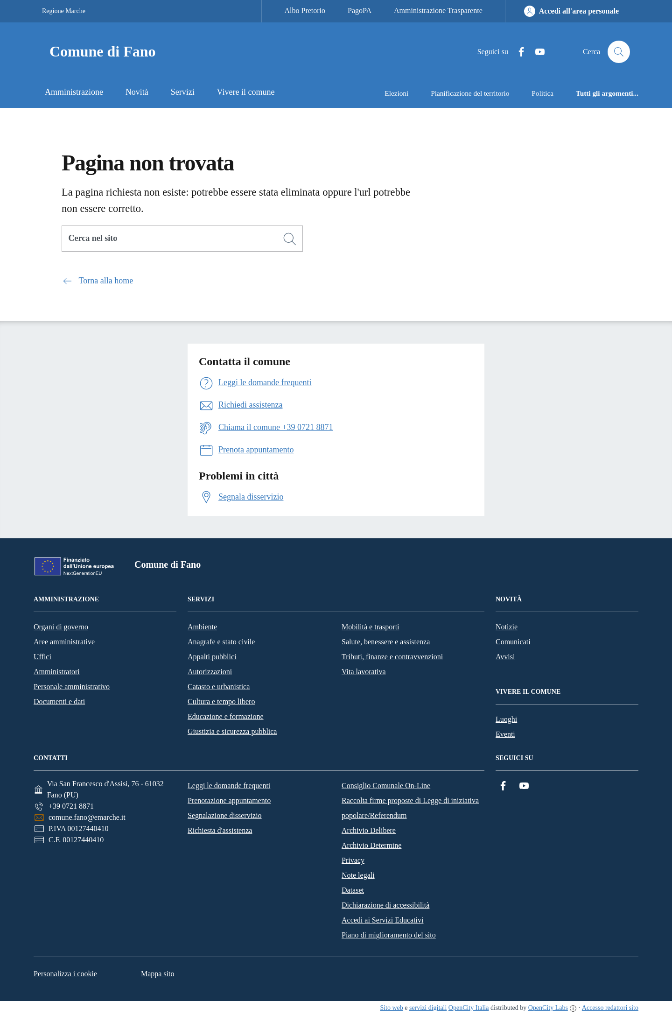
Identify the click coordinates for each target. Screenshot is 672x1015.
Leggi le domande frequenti (229, 785)
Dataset (353, 890)
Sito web (391, 1007)
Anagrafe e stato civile (221, 642)
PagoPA (359, 10)
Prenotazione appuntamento (229, 800)
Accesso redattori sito (610, 1007)
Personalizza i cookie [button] (65, 974)
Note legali (358, 875)
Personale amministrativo (72, 687)
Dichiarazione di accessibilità (385, 905)
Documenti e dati (59, 701)
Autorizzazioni (210, 672)
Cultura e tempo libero (221, 701)
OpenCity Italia (468, 1007)
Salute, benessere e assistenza (386, 642)
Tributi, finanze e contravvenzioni (392, 657)
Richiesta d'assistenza (220, 830)
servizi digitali (428, 1007)
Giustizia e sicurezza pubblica (232, 731)
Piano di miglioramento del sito (389, 935)
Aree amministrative (64, 642)
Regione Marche (63, 10)
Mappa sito (158, 974)
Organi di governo (61, 627)
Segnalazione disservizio (225, 815)
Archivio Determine (371, 845)
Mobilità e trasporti (370, 627)
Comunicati (513, 642)
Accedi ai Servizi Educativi (382, 920)
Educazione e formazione (226, 716)
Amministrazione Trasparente (438, 10)
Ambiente (202, 627)
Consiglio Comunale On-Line (386, 785)
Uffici (42, 657)
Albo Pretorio (304, 10)
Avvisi (505, 657)
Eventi (505, 734)
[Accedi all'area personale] (571, 11)
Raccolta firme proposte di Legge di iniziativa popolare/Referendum (410, 807)
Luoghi (506, 719)
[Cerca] (290, 239)
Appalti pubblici (212, 657)
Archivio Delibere (369, 830)
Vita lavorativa (364, 672)
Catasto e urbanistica (219, 687)
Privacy (353, 860)
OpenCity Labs (548, 1007)
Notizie (507, 627)
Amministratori (57, 672)
